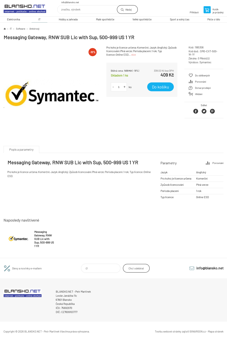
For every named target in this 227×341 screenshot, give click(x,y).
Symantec (205, 62)
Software (20, 28)
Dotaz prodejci (203, 87)
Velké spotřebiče (142, 19)
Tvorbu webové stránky (168, 331)
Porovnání (200, 81)
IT (39, 19)
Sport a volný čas (179, 19)
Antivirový (34, 28)
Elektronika (13, 19)
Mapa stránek (215, 331)
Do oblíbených (202, 75)
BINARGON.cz (198, 331)
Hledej (128, 9)
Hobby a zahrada (68, 19)
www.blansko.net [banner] (25, 8)
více (133, 54)
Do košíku (160, 86)
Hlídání (198, 94)
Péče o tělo (213, 19)
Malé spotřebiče (105, 19)
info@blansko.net (70, 2)
